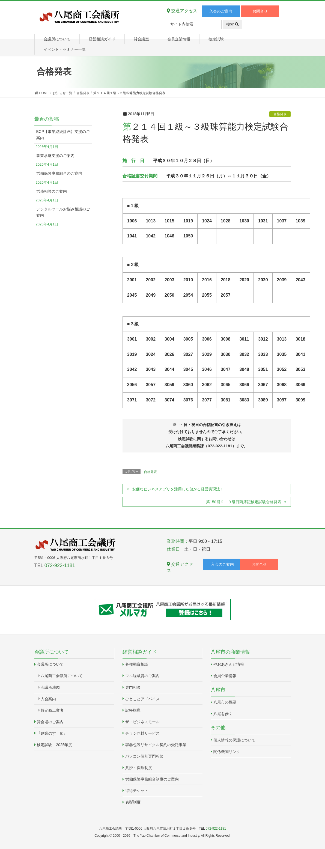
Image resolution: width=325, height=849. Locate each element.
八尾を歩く (222, 713)
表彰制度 (133, 802)
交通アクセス (182, 10)
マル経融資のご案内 (142, 676)
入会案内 (48, 699)
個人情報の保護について (234, 740)
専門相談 (133, 687)
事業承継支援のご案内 (55, 155)
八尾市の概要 (224, 702)
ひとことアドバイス (142, 699)
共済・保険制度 (138, 767)
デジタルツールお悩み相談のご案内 (63, 212)
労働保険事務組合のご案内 (59, 173)
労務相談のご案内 (51, 191)
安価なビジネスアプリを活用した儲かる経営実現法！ (178, 489)
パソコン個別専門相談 (144, 756)
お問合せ (260, 11)
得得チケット (136, 790)
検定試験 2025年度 (54, 745)
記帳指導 (133, 710)
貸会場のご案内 (50, 722)
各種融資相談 (136, 664)
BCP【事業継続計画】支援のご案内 (63, 134)
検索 (232, 24)
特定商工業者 (52, 710)
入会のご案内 (220, 11)
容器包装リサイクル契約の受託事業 (155, 745)
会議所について (50, 664)
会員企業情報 (224, 676)
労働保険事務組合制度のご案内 (152, 779)
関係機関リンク (226, 751)
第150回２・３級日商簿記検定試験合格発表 (243, 502)
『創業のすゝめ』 (52, 733)
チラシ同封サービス (142, 733)
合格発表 (280, 114)
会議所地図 (50, 687)
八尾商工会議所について (62, 676)
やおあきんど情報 (228, 664)
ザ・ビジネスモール (142, 722)
